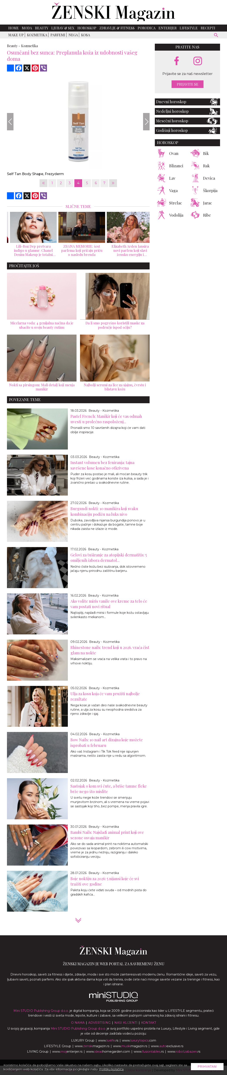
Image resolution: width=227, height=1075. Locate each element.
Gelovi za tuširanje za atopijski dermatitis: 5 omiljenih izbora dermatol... (108, 557)
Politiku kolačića (111, 1069)
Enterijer (168, 28)
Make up (16, 35)
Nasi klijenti (125, 1023)
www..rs (108, 1040)
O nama (78, 1023)
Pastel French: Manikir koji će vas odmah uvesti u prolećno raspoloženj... (106, 419)
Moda (27, 28)
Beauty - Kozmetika (103, 411)
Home (13, 28)
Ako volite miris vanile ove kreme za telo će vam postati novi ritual (108, 604)
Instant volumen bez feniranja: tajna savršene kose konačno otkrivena (102, 465)
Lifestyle (189, 28)
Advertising (99, 1023)
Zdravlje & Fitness (117, 28)
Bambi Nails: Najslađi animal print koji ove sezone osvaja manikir (107, 835)
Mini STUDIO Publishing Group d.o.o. (41, 1011)
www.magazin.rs (92, 1046)
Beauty (41, 28)
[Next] (146, 121)
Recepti (208, 28)
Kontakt (148, 1023)
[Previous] (10, 121)
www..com (139, 1040)
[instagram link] (198, 61)
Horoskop (86, 28)
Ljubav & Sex (62, 28)
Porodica (146, 28)
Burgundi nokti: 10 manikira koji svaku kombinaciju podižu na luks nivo (104, 511)
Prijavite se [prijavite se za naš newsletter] (187, 84)
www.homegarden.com (108, 1051)
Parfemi (57, 35)
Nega (73, 35)
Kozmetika (37, 35)
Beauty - (13, 45)
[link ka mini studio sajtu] (113, 1001)
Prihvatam (207, 1066)
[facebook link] (176, 61)
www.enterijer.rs (67, 1051)
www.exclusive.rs (167, 1046)
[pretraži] (216, 35)
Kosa (85, 35)
